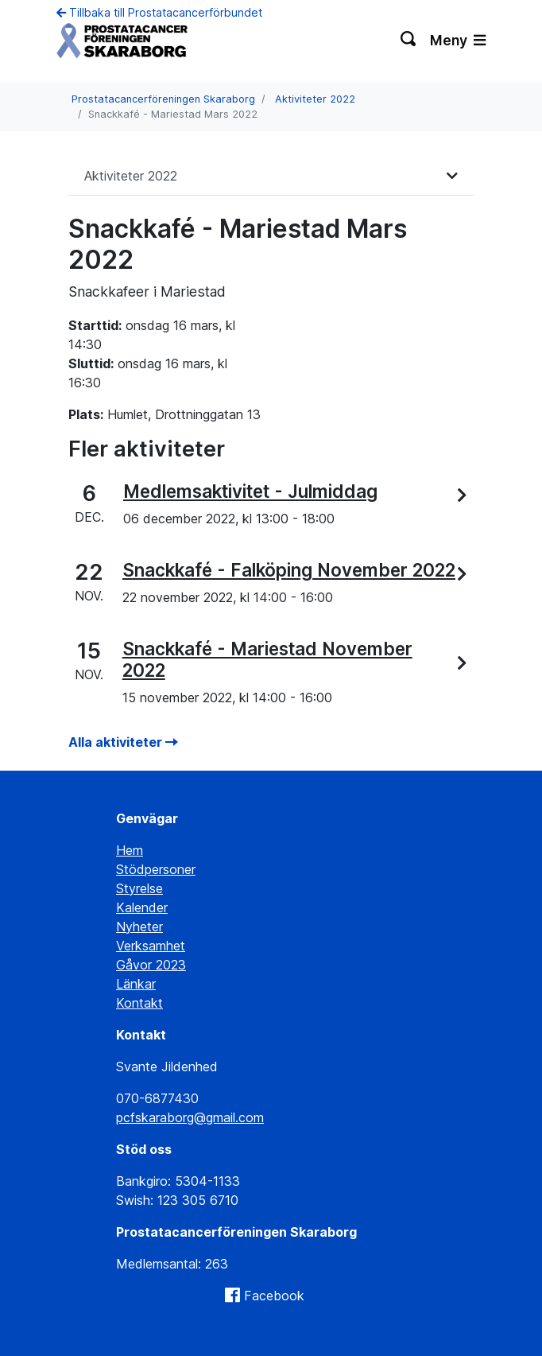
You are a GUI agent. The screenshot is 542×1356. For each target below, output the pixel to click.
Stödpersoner (156, 869)
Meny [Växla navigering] (458, 40)
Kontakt (139, 1003)
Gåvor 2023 (151, 965)
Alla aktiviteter (123, 742)
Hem (129, 850)
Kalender (142, 907)
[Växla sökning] (409, 40)
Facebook (274, 1296)
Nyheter (139, 926)
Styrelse (139, 888)
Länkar (136, 984)
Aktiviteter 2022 (315, 99)
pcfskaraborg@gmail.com (190, 1117)
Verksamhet (150, 946)
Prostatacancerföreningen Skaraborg (163, 99)
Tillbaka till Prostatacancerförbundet (159, 12)
